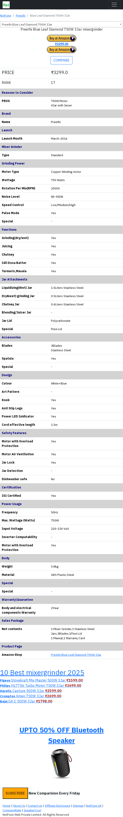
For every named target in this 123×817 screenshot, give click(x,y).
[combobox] (61, 24)
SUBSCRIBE (15, 793)
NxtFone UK (94, 806)
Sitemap (78, 806)
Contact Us (35, 806)
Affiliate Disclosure (57, 806)
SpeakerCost (32, 810)
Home (7, 806)
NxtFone (5, 15)
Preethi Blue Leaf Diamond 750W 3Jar (76, 655)
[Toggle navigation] (114, 4)
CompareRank (12, 810)
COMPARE (61, 60)
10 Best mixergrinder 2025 (42, 672)
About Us (19, 806)
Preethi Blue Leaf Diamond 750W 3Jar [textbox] (27, 24)
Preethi (20, 15)
